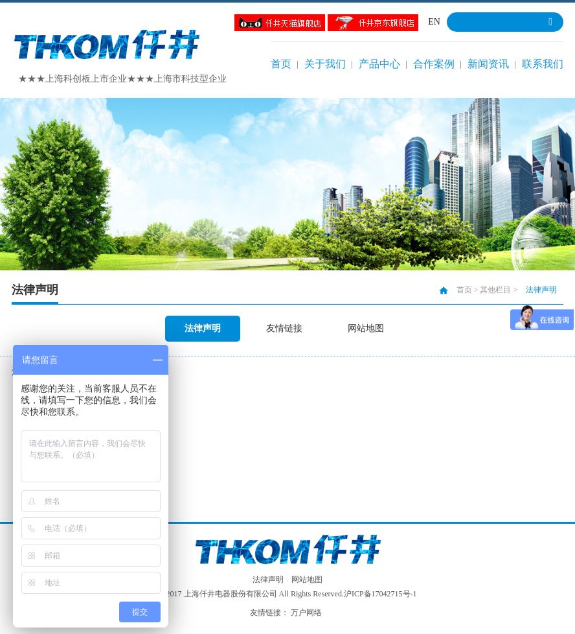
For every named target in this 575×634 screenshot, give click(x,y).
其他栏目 (495, 289)
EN (434, 22)
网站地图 (366, 328)
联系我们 (542, 63)
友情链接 (284, 328)
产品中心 (379, 63)
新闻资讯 (488, 63)
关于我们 (325, 63)
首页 (281, 63)
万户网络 (306, 612)
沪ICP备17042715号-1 (380, 593)
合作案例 (434, 63)
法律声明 (203, 328)
